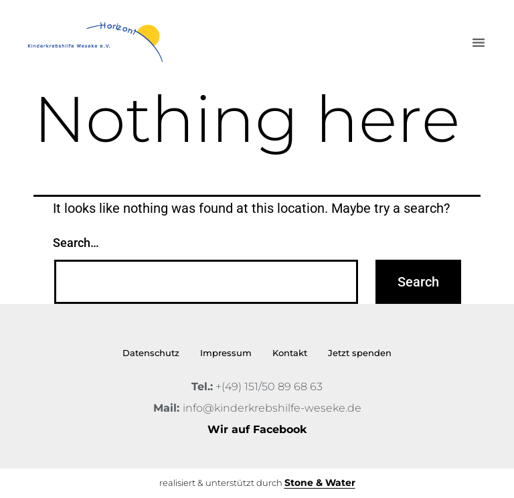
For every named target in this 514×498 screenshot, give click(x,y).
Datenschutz (150, 352)
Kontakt (289, 352)
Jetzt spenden (360, 352)
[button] (478, 42)
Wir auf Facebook (257, 429)
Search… (76, 243)
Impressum (226, 352)
